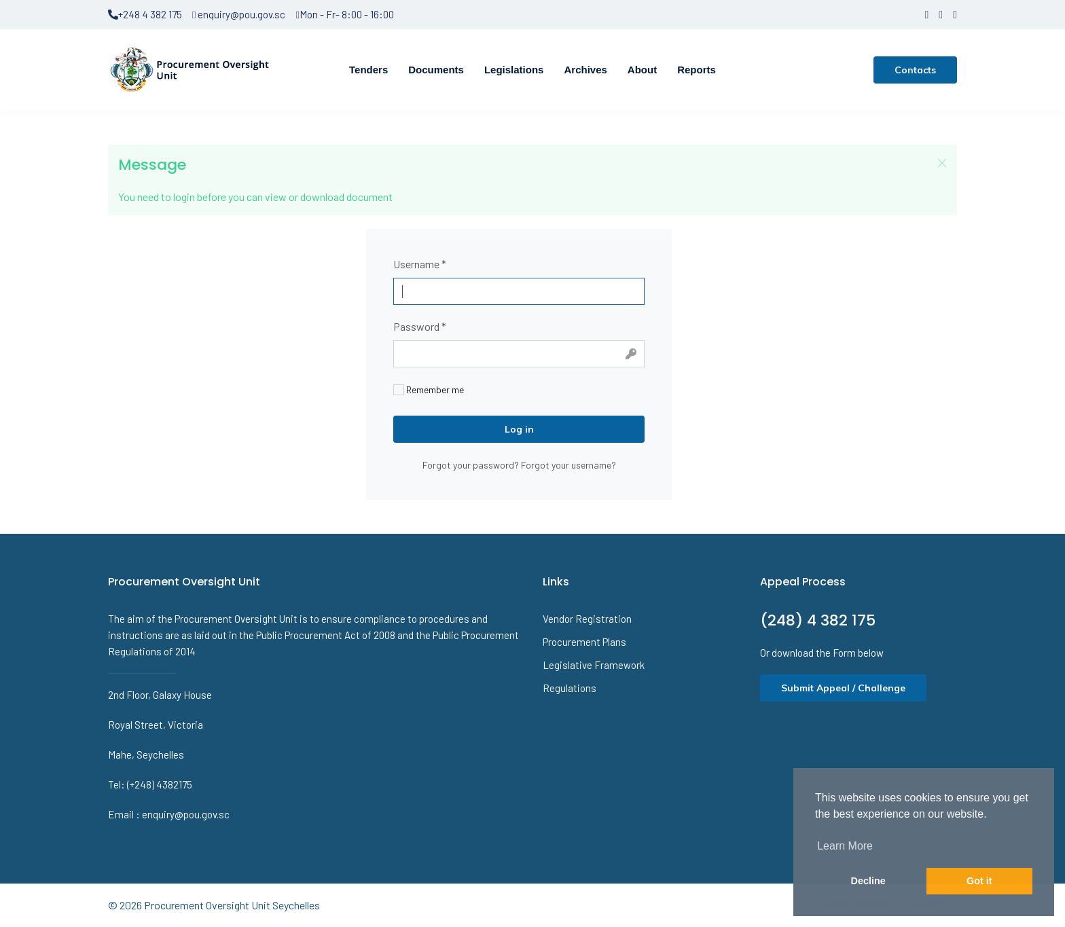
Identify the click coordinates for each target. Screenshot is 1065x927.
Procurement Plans (584, 642)
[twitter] (941, 14)
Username (419, 263)
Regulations (569, 688)
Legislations (514, 69)
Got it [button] (979, 880)
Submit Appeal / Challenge (843, 688)
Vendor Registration (587, 619)
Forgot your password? (471, 465)
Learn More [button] (845, 846)
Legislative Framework (594, 665)
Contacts (915, 70)
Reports (696, 69)
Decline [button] (868, 880)
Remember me (428, 389)
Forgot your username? (568, 465)
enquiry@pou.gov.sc (238, 14)
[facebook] (926, 14)
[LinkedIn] (955, 14)
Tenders (368, 69)
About (642, 69)
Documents (436, 69)
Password (419, 326)
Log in (519, 429)
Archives (585, 69)
